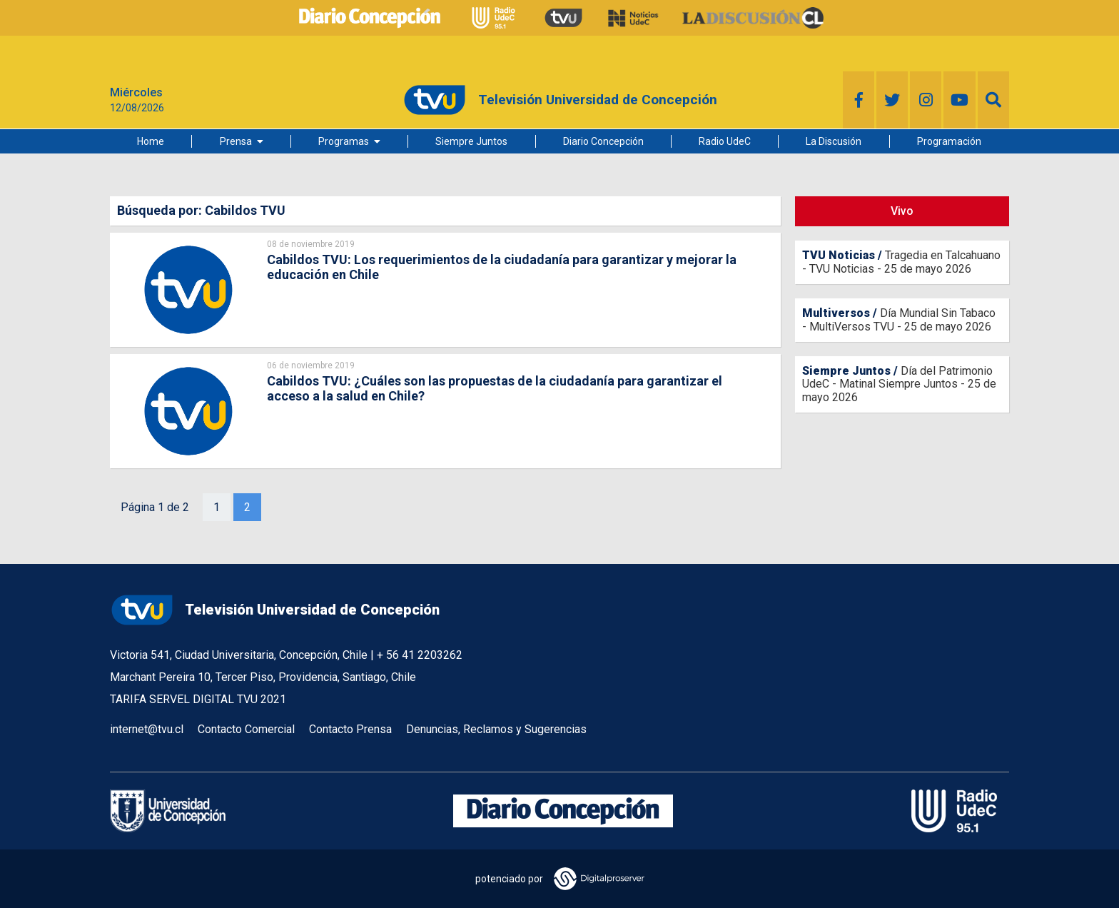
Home (150, 141)
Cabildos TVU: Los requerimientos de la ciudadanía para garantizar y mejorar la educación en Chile (501, 267)
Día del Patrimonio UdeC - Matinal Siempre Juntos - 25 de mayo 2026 (899, 384)
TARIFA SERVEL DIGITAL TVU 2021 (198, 699)
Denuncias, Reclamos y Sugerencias (496, 729)
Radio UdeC (725, 141)
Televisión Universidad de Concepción (275, 609)
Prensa (236, 141)
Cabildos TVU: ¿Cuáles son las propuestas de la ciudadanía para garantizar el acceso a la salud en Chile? (494, 388)
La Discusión (833, 141)
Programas (343, 141)
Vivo (902, 211)
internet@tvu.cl (146, 729)
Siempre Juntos (471, 141)
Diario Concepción (603, 141)
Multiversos (836, 313)
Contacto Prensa (350, 729)
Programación (949, 141)
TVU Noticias (838, 255)
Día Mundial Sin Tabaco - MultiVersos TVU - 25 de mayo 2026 (899, 319)
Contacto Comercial (246, 729)
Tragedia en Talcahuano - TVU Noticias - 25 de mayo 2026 (901, 261)
